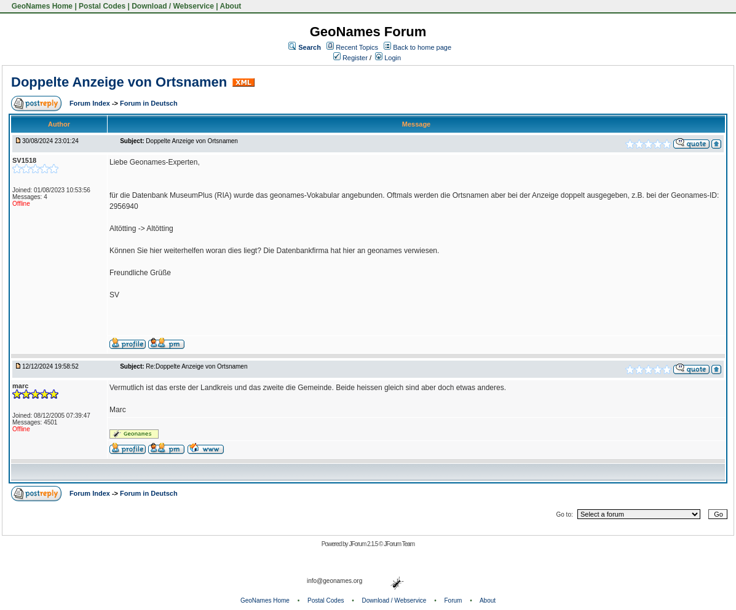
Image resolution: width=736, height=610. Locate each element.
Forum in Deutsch (149, 103)
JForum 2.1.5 (364, 544)
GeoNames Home (41, 6)
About (231, 6)
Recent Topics (357, 47)
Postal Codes (102, 6)
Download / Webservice (173, 6)
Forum (453, 600)
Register (350, 57)
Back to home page (422, 47)
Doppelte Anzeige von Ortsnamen (119, 82)
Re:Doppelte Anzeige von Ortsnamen (196, 366)
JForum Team (399, 544)
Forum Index (90, 103)
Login (388, 57)
